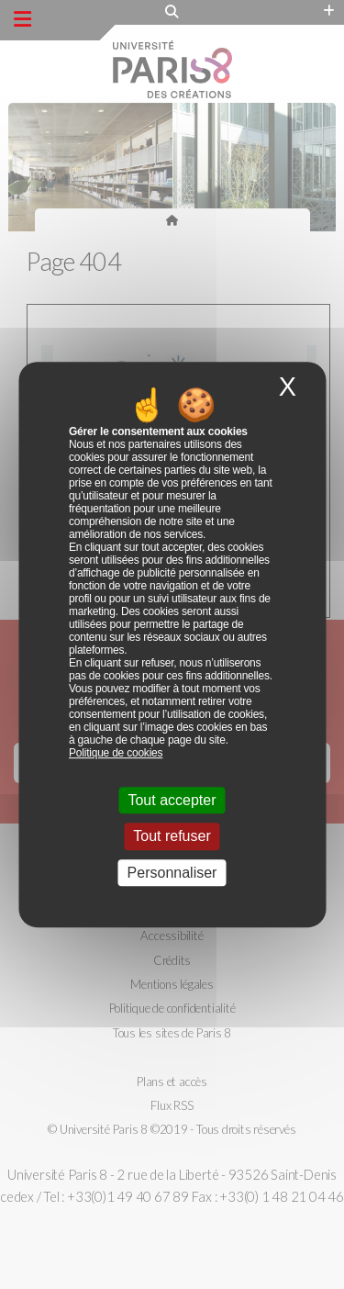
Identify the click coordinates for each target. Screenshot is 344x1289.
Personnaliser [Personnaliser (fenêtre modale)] (172, 872)
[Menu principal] (22, 19)
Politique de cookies (115, 752)
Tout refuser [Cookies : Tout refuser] (171, 837)
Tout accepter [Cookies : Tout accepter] (172, 800)
